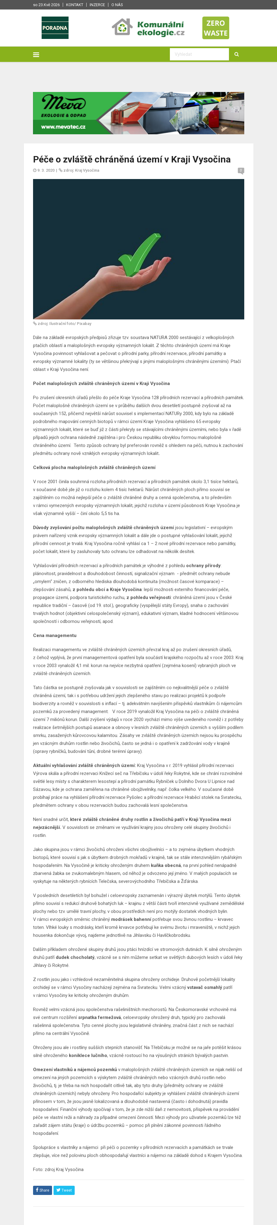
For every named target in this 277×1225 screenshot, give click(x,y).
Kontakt (74, 4)
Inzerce (97, 4)
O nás (117, 4)
